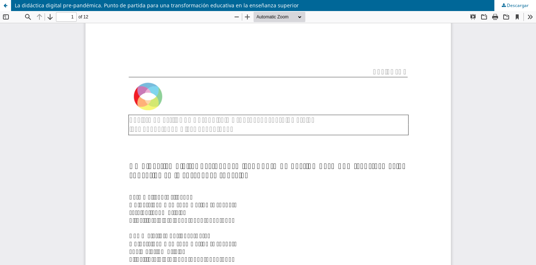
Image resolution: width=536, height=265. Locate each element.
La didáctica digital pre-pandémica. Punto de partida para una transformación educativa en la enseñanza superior (157, 5)
